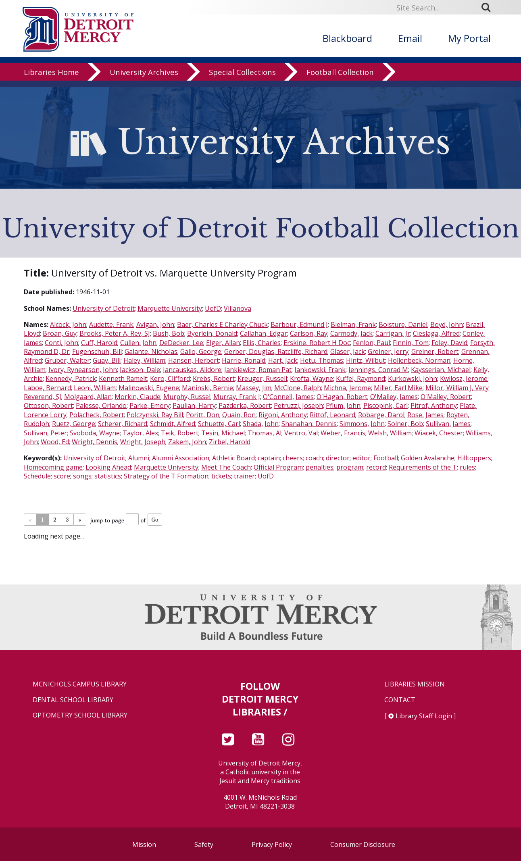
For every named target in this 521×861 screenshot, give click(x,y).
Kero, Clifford (170, 378)
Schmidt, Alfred (172, 423)
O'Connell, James (288, 396)
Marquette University (170, 308)
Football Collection (340, 78)
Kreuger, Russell (262, 378)
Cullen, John (138, 342)
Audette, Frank (111, 324)
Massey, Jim (253, 387)
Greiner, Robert (434, 351)
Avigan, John (155, 324)
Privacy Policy (272, 844)
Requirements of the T (423, 467)
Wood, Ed (55, 441)
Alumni (138, 457)
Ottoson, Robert (48, 405)
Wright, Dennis (94, 441)
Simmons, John (362, 423)
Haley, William (144, 360)
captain (269, 457)
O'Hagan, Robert (342, 396)
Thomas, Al (264, 432)
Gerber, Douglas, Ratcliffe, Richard (275, 351)
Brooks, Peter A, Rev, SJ (114, 333)
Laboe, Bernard (47, 387)
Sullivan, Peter (45, 432)
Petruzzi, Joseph (298, 405)
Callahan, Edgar (263, 333)
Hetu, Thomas (321, 360)
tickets (221, 476)
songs (82, 476)
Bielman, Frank (353, 324)
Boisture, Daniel (403, 324)
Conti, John (61, 342)
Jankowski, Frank (320, 369)
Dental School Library (73, 700)
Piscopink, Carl (385, 405)
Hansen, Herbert (193, 360)
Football (385, 457)
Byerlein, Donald (212, 333)
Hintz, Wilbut (365, 360)
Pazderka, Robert (245, 405)
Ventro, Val (301, 432)
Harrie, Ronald (243, 360)
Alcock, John (68, 324)
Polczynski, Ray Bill (155, 414)
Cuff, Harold (99, 342)
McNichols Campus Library (80, 684)
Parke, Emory (149, 405)
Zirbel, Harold (229, 441)
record (376, 467)
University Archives (144, 78)
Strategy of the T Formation (166, 476)
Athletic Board (233, 457)
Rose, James (425, 414)
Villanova (237, 308)
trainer (244, 476)
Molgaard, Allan (88, 396)
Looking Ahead (108, 467)
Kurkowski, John (412, 378)
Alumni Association (180, 457)
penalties (319, 467)
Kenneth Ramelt (123, 378)
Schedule (37, 476)
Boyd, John (446, 324)
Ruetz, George (73, 423)
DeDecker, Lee (181, 342)
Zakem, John (187, 441)
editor (361, 457)
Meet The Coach (226, 467)
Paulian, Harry (194, 405)
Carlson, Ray (308, 333)
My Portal (469, 38)
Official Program (278, 467)
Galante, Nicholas (151, 351)
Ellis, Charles (262, 342)
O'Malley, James (394, 396)
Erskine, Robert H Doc (316, 342)
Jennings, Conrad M (378, 369)
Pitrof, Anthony (434, 405)
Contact (399, 700)
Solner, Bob (405, 423)
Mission (144, 844)
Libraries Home (51, 78)
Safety (203, 844)
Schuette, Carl (219, 423)
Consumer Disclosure (362, 844)
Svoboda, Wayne (95, 432)
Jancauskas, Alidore (192, 369)
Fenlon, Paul (371, 342)
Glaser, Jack (347, 351)
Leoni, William (95, 387)
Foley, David (449, 342)
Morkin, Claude (137, 396)
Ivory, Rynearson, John (82, 369)
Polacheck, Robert (96, 414)
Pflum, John (343, 405)
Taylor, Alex (140, 432)
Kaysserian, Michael (441, 369)
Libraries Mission (414, 684)
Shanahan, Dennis (309, 423)
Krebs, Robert (214, 378)
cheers (293, 457)
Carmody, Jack (351, 333)
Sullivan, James (448, 423)
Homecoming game (53, 467)
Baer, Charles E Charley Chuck (222, 324)
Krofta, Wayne (311, 378)
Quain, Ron (239, 414)
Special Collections (242, 78)
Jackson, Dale (140, 369)
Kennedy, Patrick (71, 378)
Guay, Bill (107, 360)
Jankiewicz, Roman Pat (258, 369)
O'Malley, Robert (446, 396)
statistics (107, 476)
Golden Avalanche (427, 457)
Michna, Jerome (347, 387)
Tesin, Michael (223, 432)
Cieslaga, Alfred (436, 333)
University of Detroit (104, 308)
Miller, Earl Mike (398, 387)
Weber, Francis (343, 432)
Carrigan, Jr (392, 333)
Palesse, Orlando (101, 405)
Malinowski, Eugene (149, 387)
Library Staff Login (424, 715)
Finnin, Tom (411, 342)
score (62, 476)
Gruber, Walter (67, 360)
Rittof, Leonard (332, 414)
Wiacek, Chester (439, 432)
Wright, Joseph (142, 441)
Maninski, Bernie (207, 387)
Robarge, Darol (381, 414)
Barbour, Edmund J (299, 324)
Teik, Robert (179, 432)
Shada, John (261, 423)
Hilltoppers (474, 457)
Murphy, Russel (186, 396)
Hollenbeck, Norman (419, 360)
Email (410, 38)
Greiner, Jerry (388, 351)
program (349, 467)
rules (467, 467)
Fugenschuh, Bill (97, 351)
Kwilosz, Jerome (464, 378)
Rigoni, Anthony (282, 414)
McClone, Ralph (297, 387)
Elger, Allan (223, 342)
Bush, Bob (168, 333)
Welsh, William (390, 432)
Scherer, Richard (122, 423)
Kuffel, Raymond (360, 378)
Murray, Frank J (236, 396)
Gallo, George (200, 351)
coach (314, 457)
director (338, 457)
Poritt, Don (202, 414)
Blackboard (347, 38)
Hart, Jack (282, 360)
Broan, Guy (60, 333)
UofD (213, 308)
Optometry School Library (80, 715)
